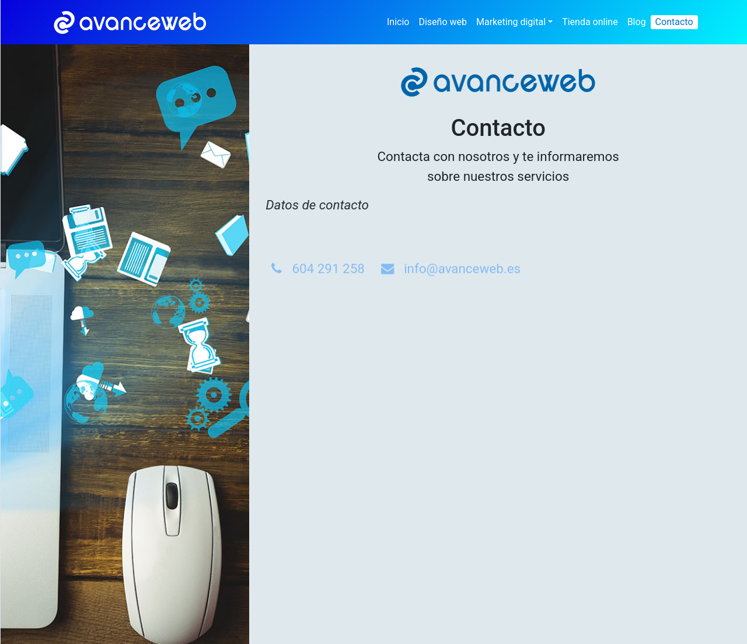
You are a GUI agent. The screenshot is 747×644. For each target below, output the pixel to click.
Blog (636, 21)
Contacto (674, 21)
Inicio (398, 21)
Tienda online (590, 21)
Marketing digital (511, 21)
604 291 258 (318, 288)
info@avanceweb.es (462, 288)
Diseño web (442, 21)
